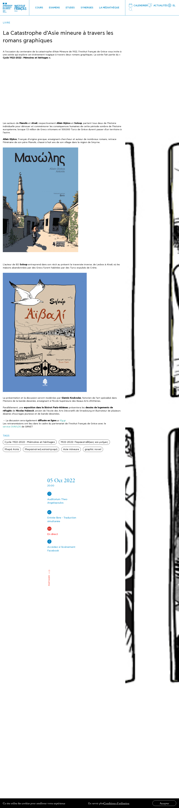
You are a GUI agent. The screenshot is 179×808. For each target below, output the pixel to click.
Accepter (164, 803)
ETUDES (70, 7)
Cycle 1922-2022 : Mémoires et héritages (30, 442)
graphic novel (93, 449)
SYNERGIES (87, 7)
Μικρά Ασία (12, 449)
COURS (39, 7)
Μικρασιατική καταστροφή (41, 449)
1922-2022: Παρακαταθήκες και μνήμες (84, 442)
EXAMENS (54, 7)
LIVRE (6, 22)
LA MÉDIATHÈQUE (109, 7)
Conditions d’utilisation (116, 803)
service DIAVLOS (12, 426)
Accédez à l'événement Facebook (61, 549)
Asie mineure (71, 449)
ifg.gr (63, 420)
